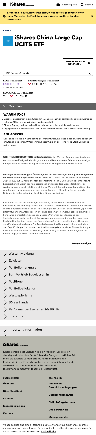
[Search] (87, 5)
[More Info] (26, 96)
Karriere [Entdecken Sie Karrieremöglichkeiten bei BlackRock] (8, 413)
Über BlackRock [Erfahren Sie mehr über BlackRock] (12, 391)
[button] (82, 4)
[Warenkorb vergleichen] (67, 5)
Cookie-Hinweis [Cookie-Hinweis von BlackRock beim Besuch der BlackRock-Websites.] (58, 410)
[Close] (90, 430)
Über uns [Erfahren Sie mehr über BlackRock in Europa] (8, 384)
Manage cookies (58, 417)
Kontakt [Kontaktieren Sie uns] (8, 398)
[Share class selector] (48, 73)
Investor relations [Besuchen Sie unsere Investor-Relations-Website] (14, 406)
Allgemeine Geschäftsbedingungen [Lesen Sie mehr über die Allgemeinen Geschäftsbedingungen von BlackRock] (63, 386)
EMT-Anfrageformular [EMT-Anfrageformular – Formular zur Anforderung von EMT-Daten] (62, 402)
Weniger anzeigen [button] (81, 243)
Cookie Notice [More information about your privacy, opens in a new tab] (48, 434)
